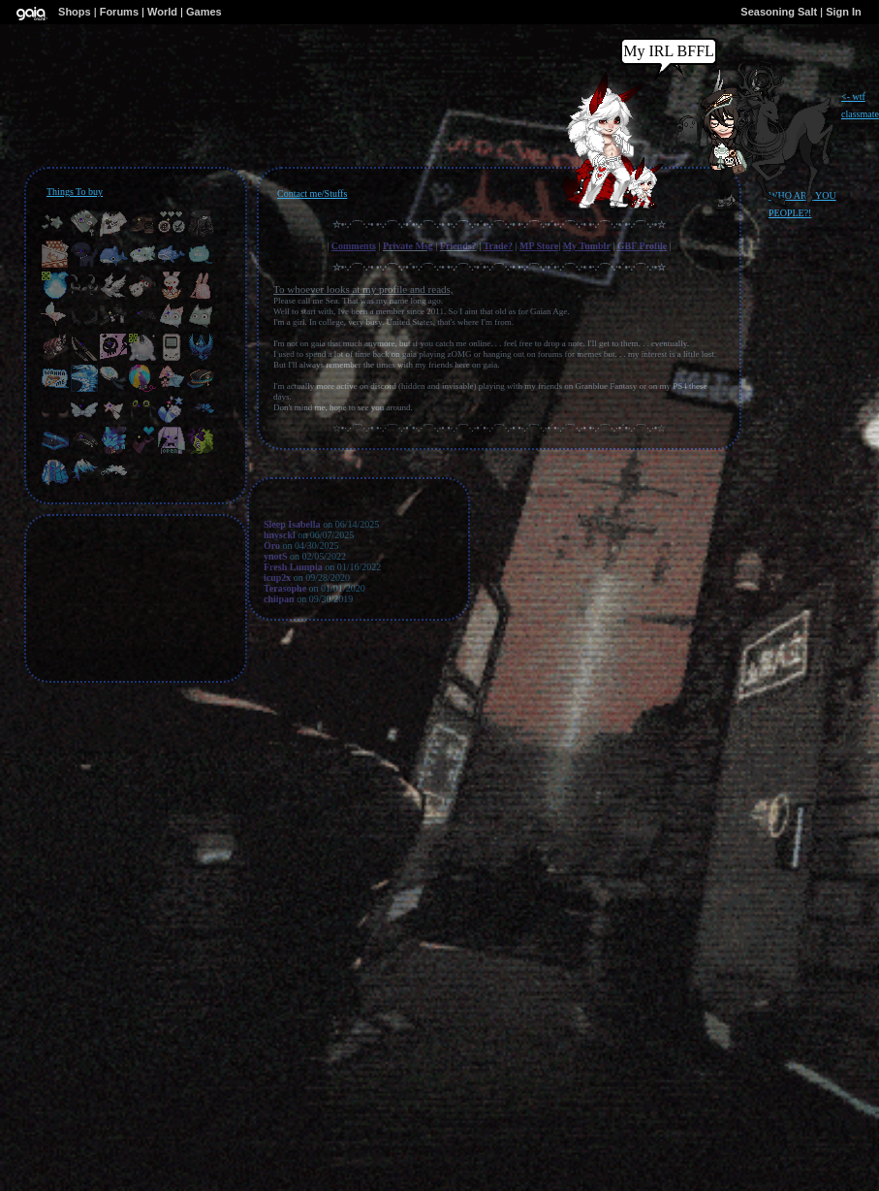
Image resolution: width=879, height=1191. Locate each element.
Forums (119, 11)
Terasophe (285, 588)
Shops (74, 11)
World (162, 11)
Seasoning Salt (778, 11)
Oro (272, 545)
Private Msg (408, 246)
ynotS (275, 556)
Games (204, 11)
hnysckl (280, 535)
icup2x (277, 577)
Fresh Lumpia (293, 567)
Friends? (458, 246)
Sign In (844, 11)
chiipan (279, 599)
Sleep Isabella (292, 524)
